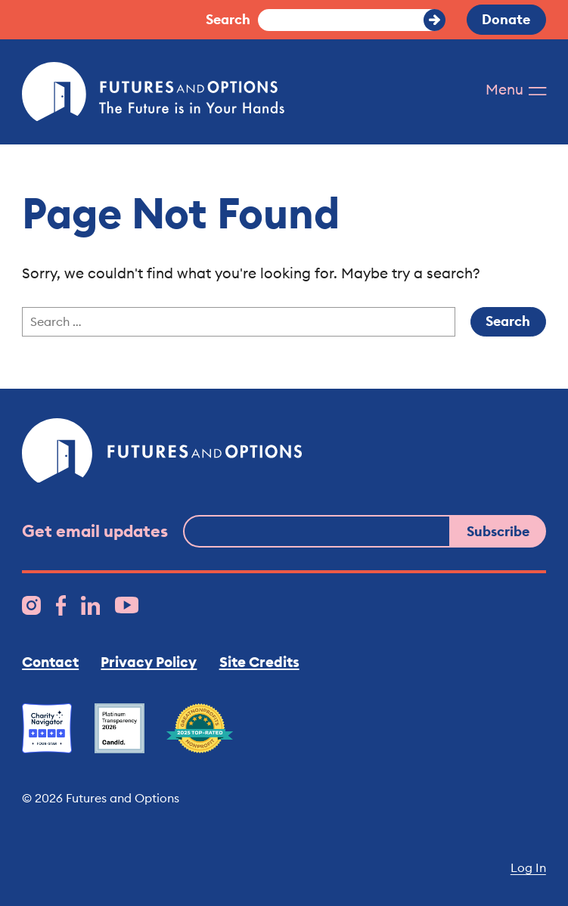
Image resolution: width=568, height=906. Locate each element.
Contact (50, 662)
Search (228, 19)
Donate (506, 19)
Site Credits (259, 662)
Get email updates (95, 530)
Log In (528, 867)
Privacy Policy (149, 662)
